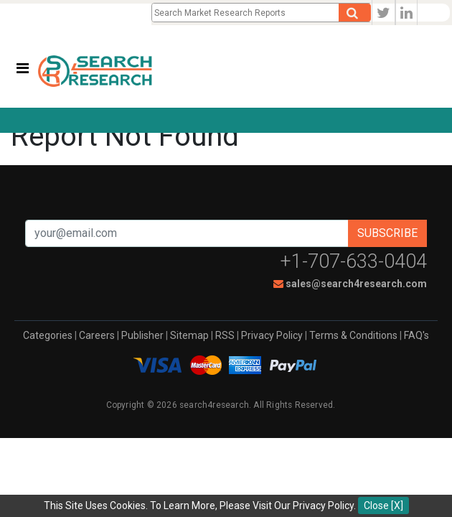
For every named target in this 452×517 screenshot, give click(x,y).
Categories (47, 335)
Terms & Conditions (353, 335)
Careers (97, 335)
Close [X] (383, 505)
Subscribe (387, 233)
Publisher (142, 335)
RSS (225, 335)
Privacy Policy (272, 335)
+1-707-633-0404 (354, 261)
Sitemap (189, 335)
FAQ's (416, 335)
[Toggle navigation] (22, 68)
